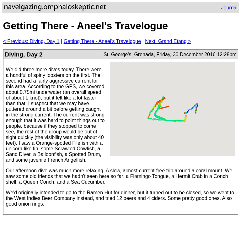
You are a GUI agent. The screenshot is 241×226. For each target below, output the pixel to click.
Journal (229, 7)
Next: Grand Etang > (168, 41)
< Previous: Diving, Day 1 (31, 41)
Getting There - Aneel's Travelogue (102, 41)
